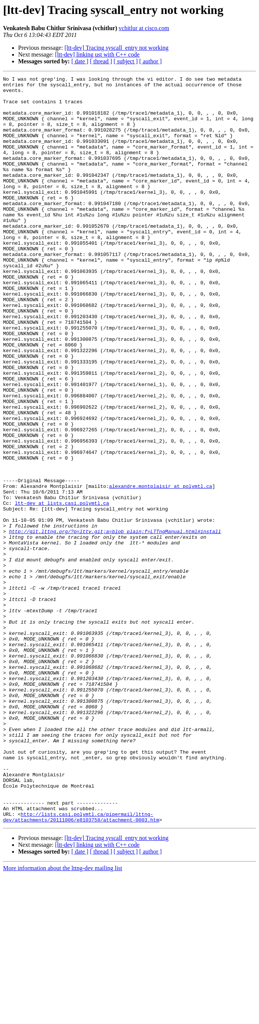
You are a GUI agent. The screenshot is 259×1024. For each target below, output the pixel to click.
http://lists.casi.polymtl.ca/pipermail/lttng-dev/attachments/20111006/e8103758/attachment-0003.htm (81, 965)
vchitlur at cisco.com (144, 28)
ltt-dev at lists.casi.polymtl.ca (62, 589)
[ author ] (150, 61)
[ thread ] (101, 61)
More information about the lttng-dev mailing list (62, 1017)
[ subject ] (126, 61)
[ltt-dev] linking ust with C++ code (97, 54)
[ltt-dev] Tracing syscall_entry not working (117, 47)
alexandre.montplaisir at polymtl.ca (160, 568)
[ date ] (79, 61)
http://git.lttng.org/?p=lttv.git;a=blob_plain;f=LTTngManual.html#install (115, 622)
